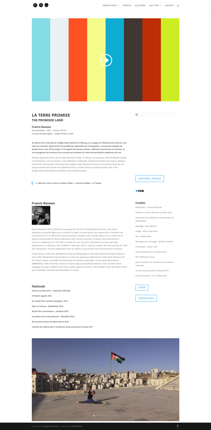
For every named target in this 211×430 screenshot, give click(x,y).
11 (117, 415)
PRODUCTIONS (109, 6)
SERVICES (127, 6)
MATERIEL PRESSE (149, 178)
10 (114, 415)
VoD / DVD (154, 6)
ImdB (141, 287)
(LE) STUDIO (140, 6)
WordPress (77, 426)
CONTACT (169, 6)
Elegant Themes (51, 426)
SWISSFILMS (146, 298)
